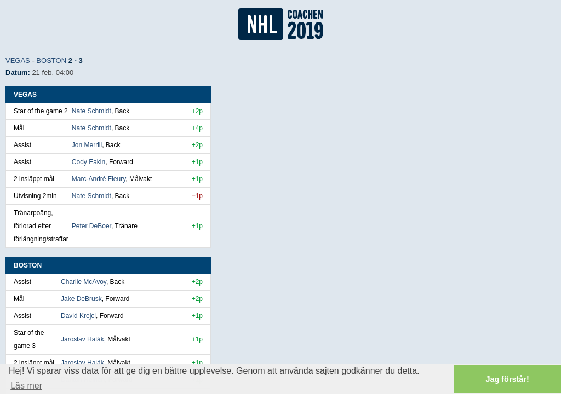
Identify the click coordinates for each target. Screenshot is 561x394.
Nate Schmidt (91, 111)
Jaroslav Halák (82, 339)
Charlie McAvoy (83, 282)
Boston (51, 60)
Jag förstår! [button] (507, 379)
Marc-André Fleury (98, 179)
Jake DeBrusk (81, 299)
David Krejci (78, 316)
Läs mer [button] (26, 385)
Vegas (17, 60)
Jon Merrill (87, 145)
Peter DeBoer (91, 226)
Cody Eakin (88, 162)
